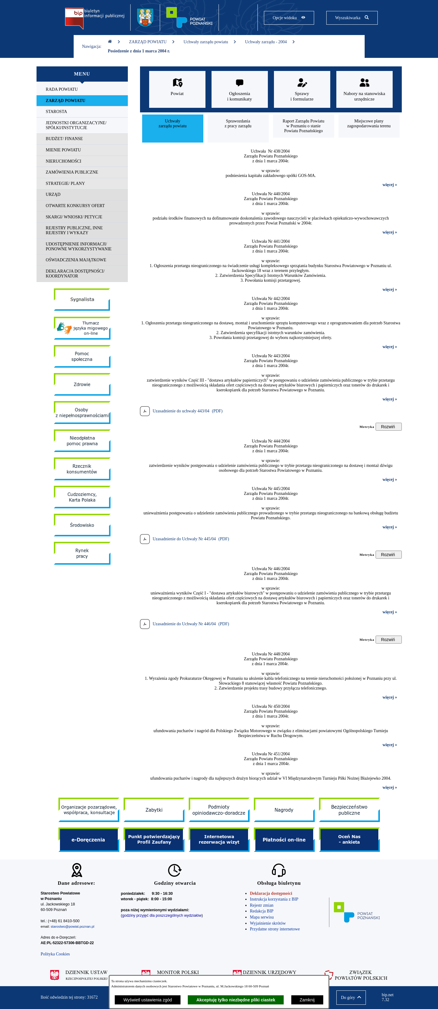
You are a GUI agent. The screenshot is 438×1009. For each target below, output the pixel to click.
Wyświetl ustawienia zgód (147, 999)
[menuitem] (82, 89)
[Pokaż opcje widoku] (289, 18)
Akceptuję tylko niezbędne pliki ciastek (235, 999)
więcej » (390, 184)
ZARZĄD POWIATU (152, 42)
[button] (351, 997)
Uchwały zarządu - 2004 (270, 42)
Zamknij (307, 999)
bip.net (389, 997)
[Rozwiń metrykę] (389, 427)
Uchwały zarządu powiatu (210, 42)
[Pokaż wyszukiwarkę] (352, 18)
